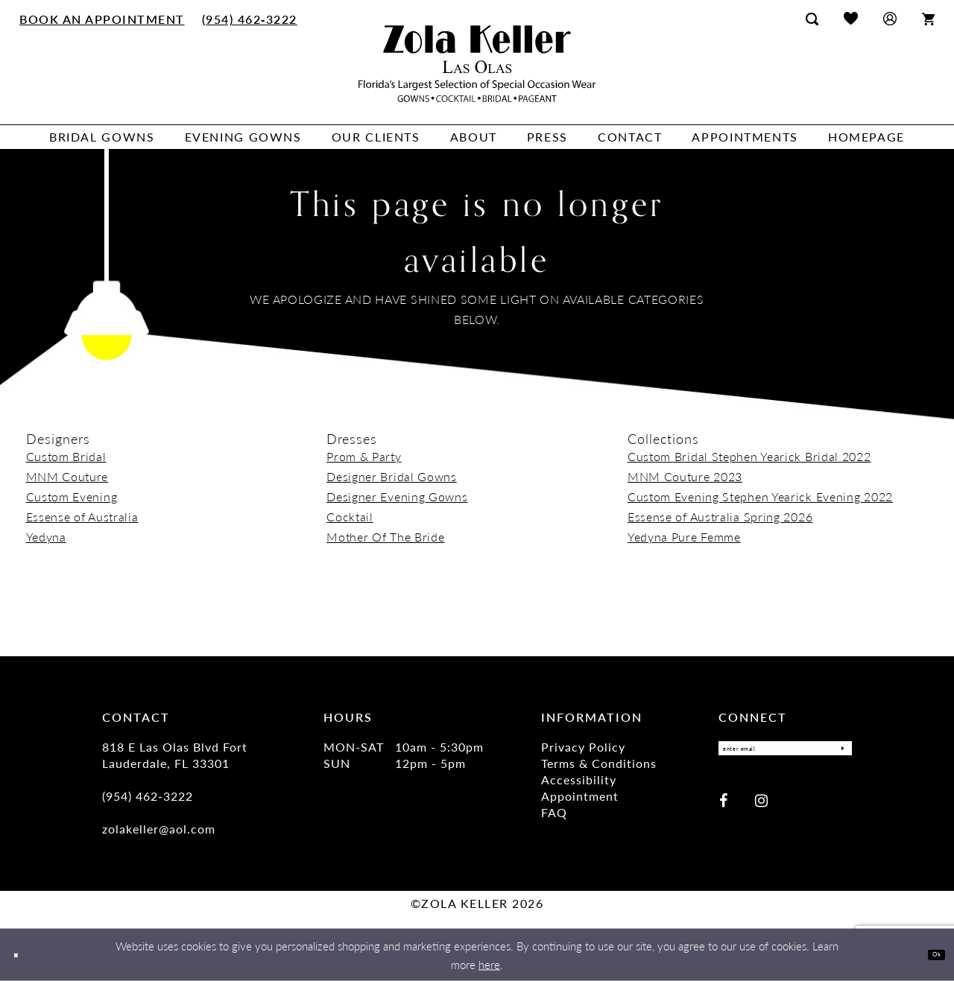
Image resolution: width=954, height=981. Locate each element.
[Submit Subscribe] (836, 752)
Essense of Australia (82, 516)
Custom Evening (72, 496)
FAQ (554, 812)
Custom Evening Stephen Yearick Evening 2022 (760, 496)
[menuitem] (102, 18)
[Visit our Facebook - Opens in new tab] (723, 808)
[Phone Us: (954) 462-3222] (249, 18)
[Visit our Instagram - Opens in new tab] (761, 808)
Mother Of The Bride (385, 536)
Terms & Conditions (599, 763)
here (489, 964)
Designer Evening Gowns (396, 496)
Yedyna (46, 536)
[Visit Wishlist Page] (851, 18)
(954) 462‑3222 (147, 795)
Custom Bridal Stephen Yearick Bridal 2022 (749, 456)
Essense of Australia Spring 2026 (720, 516)
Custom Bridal (66, 456)
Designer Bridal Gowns (391, 476)
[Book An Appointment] (102, 18)
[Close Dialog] (22, 955)
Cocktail (349, 516)
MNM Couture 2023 (685, 476)
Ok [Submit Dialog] (929, 954)
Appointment (580, 795)
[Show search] (812, 18)
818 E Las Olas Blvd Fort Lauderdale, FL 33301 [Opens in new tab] (174, 755)
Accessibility (578, 779)
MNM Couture (67, 476)
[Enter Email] (785, 752)
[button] (890, 18)
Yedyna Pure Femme (684, 536)
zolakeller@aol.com (158, 828)
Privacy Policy (583, 746)
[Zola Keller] (477, 63)
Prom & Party (363, 456)
